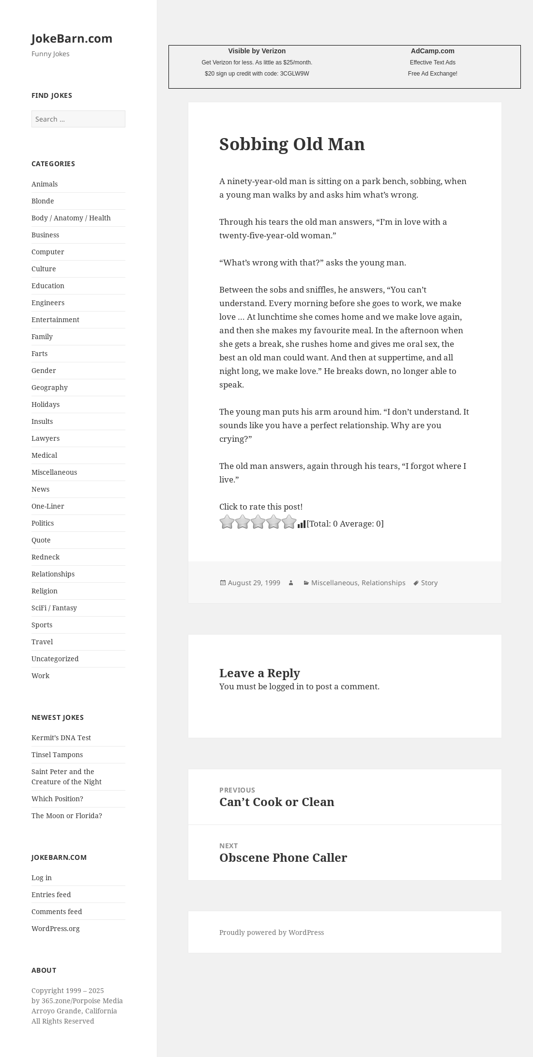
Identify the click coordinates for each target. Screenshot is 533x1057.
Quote (41, 539)
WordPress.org (55, 928)
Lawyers (45, 438)
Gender (43, 370)
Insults (42, 421)
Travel (42, 641)
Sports (41, 624)
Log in (41, 877)
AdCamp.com (433, 51)
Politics (42, 523)
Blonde (42, 200)
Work (40, 675)
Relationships (53, 573)
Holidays (45, 404)
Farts (39, 353)
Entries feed (51, 894)
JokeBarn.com (72, 38)
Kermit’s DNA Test (61, 737)
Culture (43, 268)
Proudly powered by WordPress (271, 932)
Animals (44, 183)
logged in (286, 686)
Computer (47, 251)
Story (429, 582)
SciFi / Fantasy (54, 607)
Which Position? (57, 798)
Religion (44, 590)
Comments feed (56, 911)
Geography (49, 387)
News (40, 489)
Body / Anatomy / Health (71, 217)
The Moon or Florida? (66, 815)
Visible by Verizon (257, 51)
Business (45, 234)
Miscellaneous (54, 472)
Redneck (45, 556)
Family (42, 336)
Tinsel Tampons (57, 754)
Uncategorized (55, 658)
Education (47, 285)
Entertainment (55, 319)
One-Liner (47, 506)
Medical (44, 455)
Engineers (47, 302)
